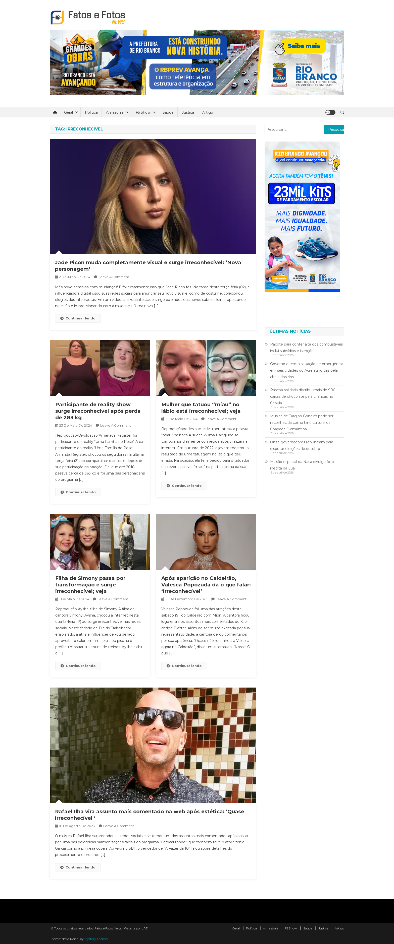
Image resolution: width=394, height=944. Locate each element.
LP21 (145, 928)
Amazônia (115, 112)
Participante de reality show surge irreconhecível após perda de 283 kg (98, 411)
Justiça (188, 112)
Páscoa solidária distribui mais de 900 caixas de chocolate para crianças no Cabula (302, 396)
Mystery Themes (96, 939)
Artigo (207, 112)
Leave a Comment (113, 277)
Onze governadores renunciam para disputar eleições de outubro (301, 445)
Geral (68, 112)
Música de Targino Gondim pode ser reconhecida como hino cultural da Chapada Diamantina (301, 422)
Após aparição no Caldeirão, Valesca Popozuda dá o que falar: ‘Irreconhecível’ (206, 584)
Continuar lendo (77, 318)
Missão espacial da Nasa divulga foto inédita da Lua (302, 464)
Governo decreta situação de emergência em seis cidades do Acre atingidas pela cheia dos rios (306, 370)
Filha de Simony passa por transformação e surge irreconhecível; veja (90, 584)
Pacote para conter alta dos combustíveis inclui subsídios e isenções (306, 347)
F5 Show (143, 112)
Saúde (168, 112)
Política (91, 112)
